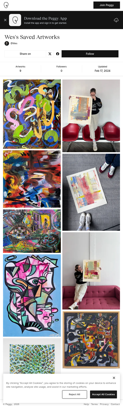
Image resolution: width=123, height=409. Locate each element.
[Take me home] (6, 5)
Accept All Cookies (103, 394)
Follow (90, 53)
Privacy (104, 404)
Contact (115, 404)
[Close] (114, 378)
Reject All (74, 394)
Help (86, 404)
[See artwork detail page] (32, 114)
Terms (94, 404)
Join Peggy (107, 5)
